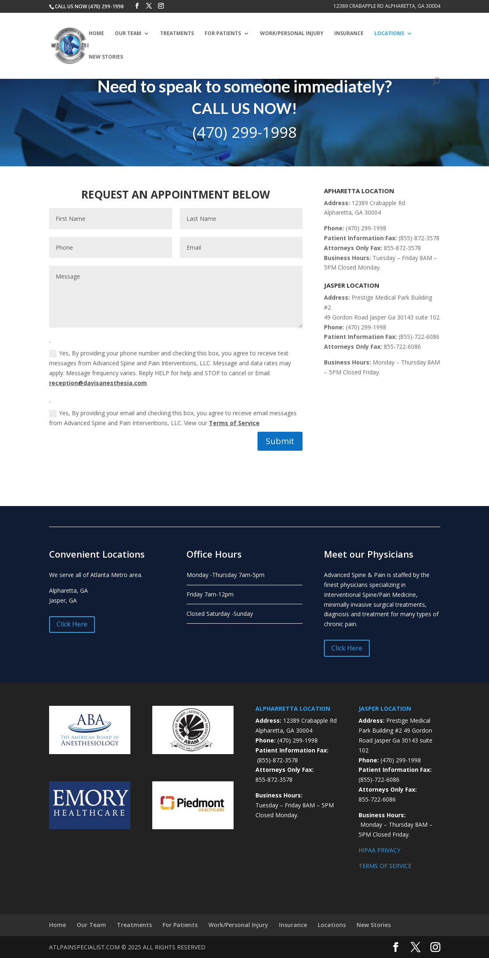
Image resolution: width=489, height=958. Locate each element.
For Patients (223, 34)
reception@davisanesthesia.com (98, 383)
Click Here (72, 624)
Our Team (128, 34)
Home (96, 34)
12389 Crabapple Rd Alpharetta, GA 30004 (386, 6)
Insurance (349, 34)
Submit (280, 441)
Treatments (177, 34)
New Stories (106, 57)
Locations (389, 34)
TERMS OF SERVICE (385, 866)
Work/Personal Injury (292, 34)
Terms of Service (234, 423)
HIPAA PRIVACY (379, 850)
